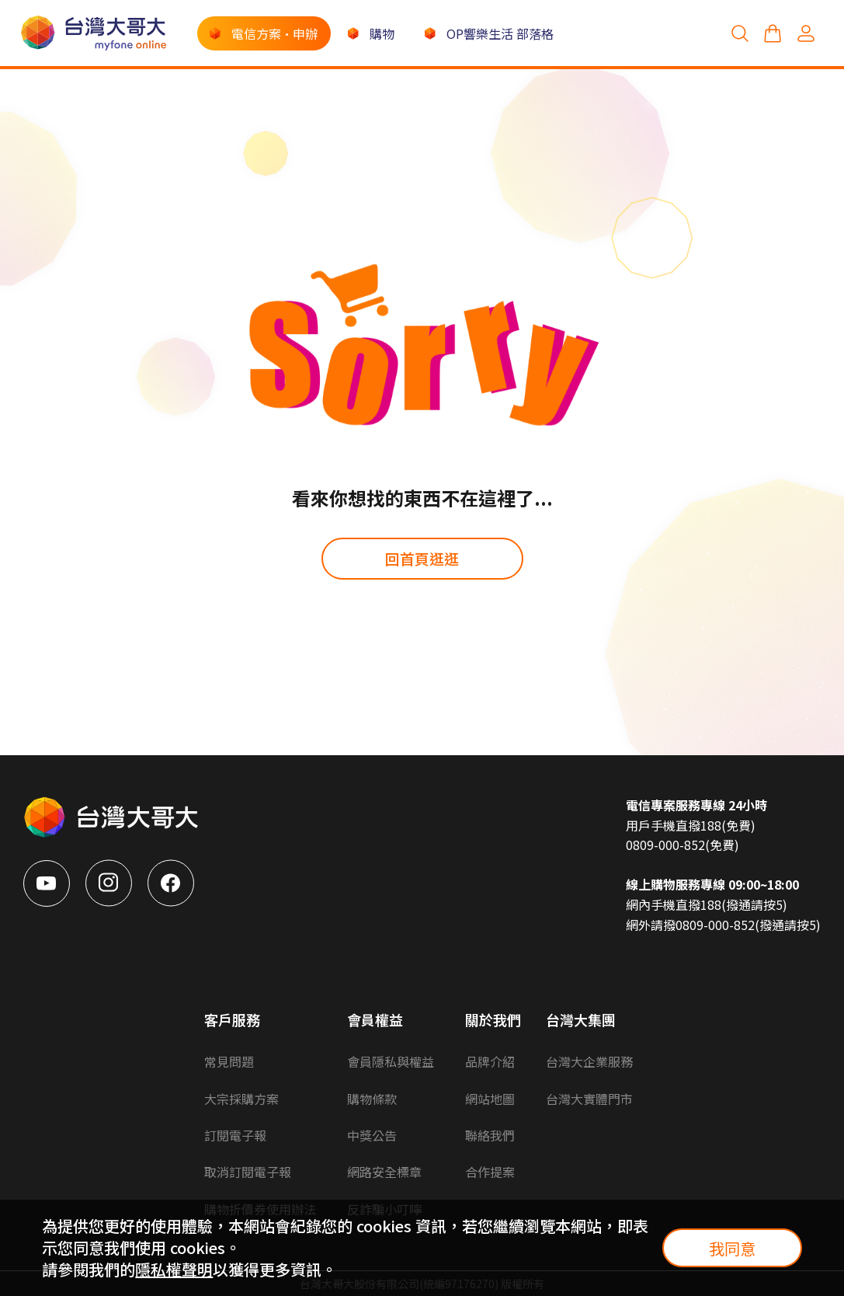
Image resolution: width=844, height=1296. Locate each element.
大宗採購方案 (241, 1098)
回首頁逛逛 (422, 558)
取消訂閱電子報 (247, 1171)
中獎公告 (372, 1135)
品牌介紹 (490, 1061)
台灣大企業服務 (589, 1061)
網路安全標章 (384, 1171)
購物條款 (372, 1098)
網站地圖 (490, 1098)
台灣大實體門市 (589, 1098)
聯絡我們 (490, 1135)
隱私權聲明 (174, 1269)
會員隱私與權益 (390, 1061)
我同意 (732, 1248)
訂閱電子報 (235, 1135)
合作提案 (490, 1171)
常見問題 (229, 1061)
